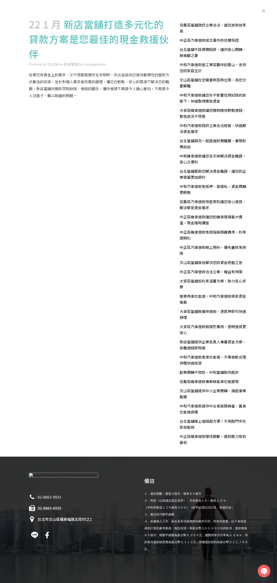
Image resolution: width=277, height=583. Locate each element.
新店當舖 (70, 64)
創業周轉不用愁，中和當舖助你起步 (209, 372)
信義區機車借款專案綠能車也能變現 (209, 381)
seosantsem (95, 64)
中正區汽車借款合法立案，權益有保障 (211, 271)
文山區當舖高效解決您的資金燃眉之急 (211, 262)
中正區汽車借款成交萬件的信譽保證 (209, 40)
